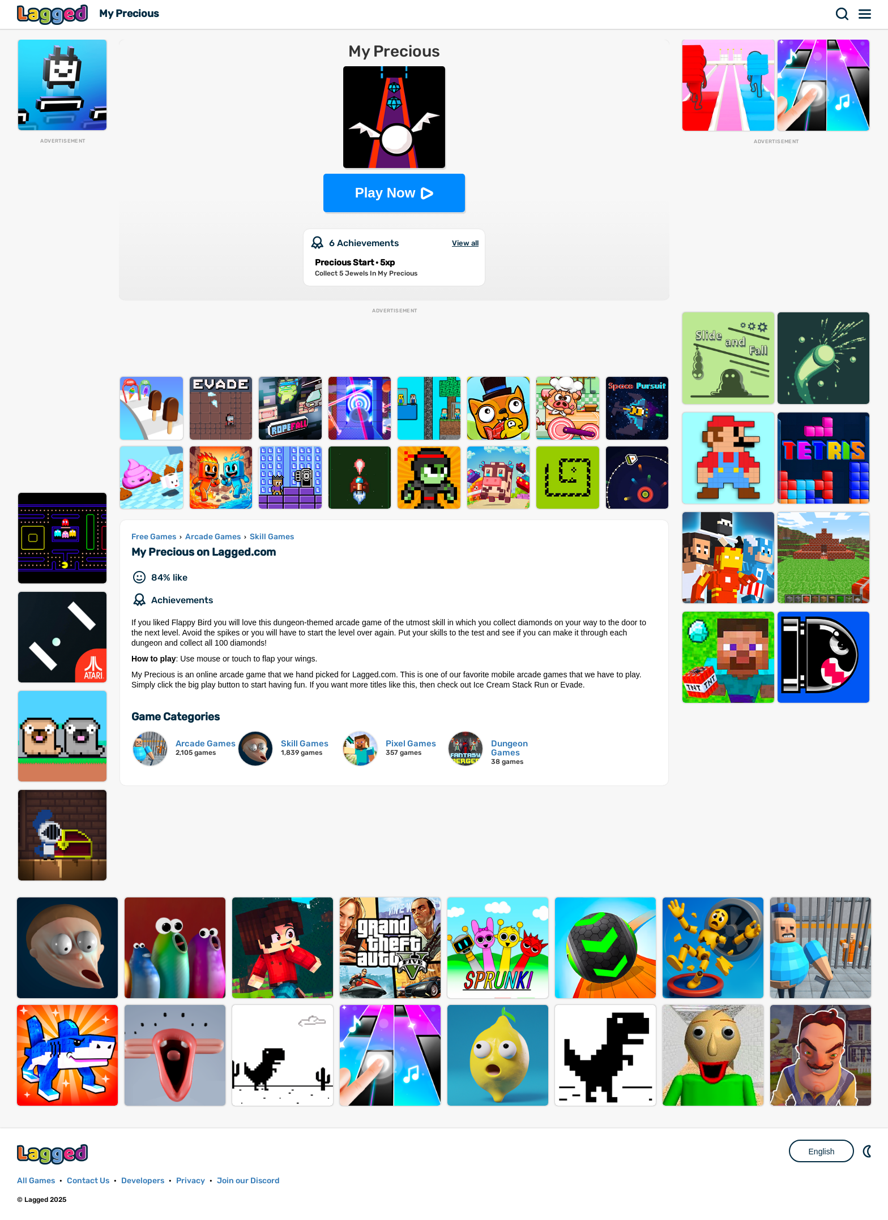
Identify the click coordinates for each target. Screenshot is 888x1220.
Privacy (190, 1180)
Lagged (54, 14)
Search (842, 14)
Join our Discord (248, 1180)
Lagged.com (54, 1154)
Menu (865, 14)
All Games (36, 1180)
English (822, 1151)
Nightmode (868, 1151)
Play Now (385, 192)
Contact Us (88, 1180)
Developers (142, 1180)
